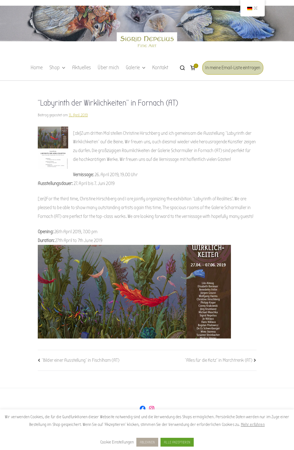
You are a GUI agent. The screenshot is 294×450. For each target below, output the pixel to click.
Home (37, 67)
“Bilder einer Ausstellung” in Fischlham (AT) (80, 360)
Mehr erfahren (253, 424)
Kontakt (160, 67)
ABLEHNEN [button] (147, 442)
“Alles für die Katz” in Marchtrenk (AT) (219, 360)
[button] (62, 68)
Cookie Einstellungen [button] (117, 442)
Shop (57, 68)
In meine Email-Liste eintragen (232, 67)
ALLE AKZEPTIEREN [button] (177, 442)
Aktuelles (81, 67)
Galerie (135, 68)
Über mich (108, 67)
